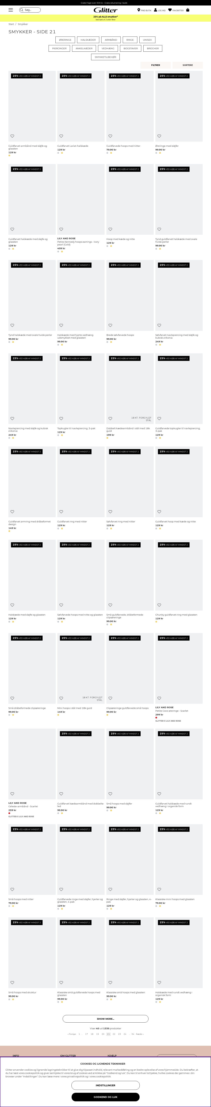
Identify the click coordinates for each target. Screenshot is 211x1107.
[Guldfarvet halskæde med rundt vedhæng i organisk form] (179, 773)
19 (97, 1034)
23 (119, 1034)
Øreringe (65, 39)
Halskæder (88, 39)
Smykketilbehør (105, 57)
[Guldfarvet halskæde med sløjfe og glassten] (32, 209)
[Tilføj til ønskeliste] (12, 136)
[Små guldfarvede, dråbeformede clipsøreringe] (130, 583)
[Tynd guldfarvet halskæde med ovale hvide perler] (179, 209)
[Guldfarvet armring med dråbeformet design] (32, 490)
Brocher (153, 48)
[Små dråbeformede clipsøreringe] (32, 677)
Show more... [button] (105, 1018)
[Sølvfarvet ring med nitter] (130, 490)
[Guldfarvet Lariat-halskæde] (81, 114)
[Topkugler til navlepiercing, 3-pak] (81, 396)
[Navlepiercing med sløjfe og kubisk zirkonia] (32, 396)
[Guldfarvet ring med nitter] (81, 490)
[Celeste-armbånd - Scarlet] (32, 773)
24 (125, 1034)
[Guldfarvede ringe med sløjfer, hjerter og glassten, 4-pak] (81, 867)
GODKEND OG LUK (105, 1097)
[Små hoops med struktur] (32, 960)
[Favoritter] (177, 10)
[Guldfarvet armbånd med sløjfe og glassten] (32, 114)
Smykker (23, 24)
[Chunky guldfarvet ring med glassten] (179, 583)
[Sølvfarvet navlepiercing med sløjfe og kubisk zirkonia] (179, 303)
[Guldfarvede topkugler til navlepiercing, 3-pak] (179, 396)
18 (92, 1034)
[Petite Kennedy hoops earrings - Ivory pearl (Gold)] (81, 209)
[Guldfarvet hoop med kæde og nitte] (179, 490)
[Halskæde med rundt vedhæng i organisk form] (179, 960)
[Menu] (11, 10)
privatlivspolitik (76, 1076)
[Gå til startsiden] (105, 10)
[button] (161, 10)
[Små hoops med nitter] (32, 867)
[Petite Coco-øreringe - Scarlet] (179, 677)
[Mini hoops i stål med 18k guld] (81, 677)
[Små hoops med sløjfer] (130, 773)
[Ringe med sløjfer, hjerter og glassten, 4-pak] (130, 867)
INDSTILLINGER (105, 1085)
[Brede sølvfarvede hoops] (130, 303)
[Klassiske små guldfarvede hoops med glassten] (81, 960)
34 (133, 1034)
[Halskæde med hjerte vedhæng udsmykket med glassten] (81, 303)
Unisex (147, 39)
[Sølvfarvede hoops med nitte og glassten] (81, 583)
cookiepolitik (103, 1076)
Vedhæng (108, 48)
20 (103, 1034)
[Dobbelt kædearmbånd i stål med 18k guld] (130, 396)
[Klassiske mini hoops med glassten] (179, 867)
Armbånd (111, 39)
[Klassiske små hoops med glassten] (130, 960)
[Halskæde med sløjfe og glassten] (32, 583)
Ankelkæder (84, 48)
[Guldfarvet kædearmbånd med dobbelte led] (81, 773)
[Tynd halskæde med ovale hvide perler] (32, 303)
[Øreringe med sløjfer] (179, 114)
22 (114, 1034)
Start (11, 24)
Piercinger (59, 48)
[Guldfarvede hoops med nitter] (130, 114)
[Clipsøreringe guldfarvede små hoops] (130, 677)
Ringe (130, 39)
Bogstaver (131, 48)
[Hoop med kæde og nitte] (130, 209)
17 (86, 1034)
